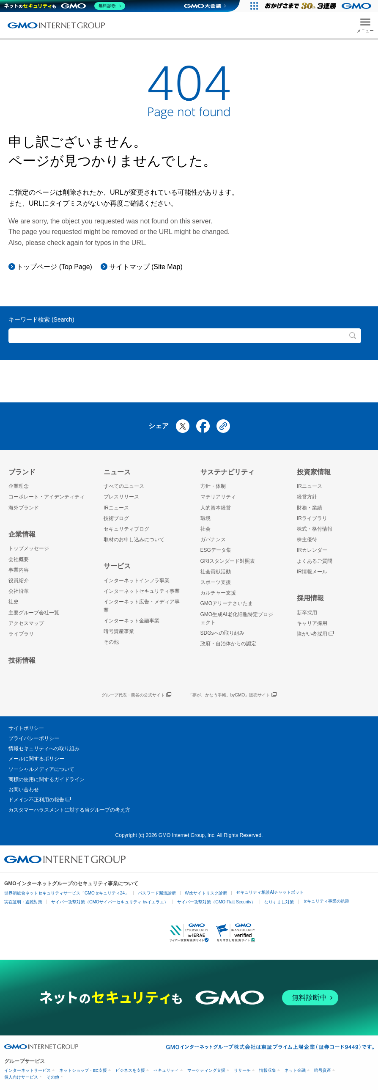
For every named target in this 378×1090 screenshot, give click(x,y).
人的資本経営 (215, 508)
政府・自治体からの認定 (228, 644)
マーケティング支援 (206, 1070)
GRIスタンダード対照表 (227, 561)
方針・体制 (213, 486)
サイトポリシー (26, 728)
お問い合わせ (23, 790)
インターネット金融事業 (131, 621)
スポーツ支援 (215, 582)
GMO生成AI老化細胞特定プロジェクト (236, 618)
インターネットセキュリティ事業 (142, 591)
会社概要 (18, 559)
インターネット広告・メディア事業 (142, 606)
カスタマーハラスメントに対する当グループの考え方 (69, 810)
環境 (205, 518)
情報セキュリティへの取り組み (43, 748)
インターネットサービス (27, 1070)
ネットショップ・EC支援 (83, 1070)
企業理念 (18, 486)
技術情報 (22, 660)
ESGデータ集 (215, 550)
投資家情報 (314, 472)
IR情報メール (312, 572)
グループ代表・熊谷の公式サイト (136, 695)
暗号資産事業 (119, 631)
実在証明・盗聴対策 (23, 902)
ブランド (22, 472)
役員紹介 (18, 581)
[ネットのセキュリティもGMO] (65, 6)
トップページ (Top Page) (54, 266)
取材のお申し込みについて (134, 539)
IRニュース (116, 508)
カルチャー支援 (218, 593)
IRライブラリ (312, 518)
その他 (111, 642)
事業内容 (18, 570)
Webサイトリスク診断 (206, 893)
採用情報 (310, 598)
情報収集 (267, 1070)
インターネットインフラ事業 (137, 581)
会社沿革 (18, 591)
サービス (117, 566)
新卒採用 (307, 613)
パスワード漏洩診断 (157, 893)
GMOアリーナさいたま (226, 603)
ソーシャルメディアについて (41, 769)
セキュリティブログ (126, 529)
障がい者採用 (315, 634)
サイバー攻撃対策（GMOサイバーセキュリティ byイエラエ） (109, 902)
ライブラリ (21, 634)
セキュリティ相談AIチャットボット (269, 892)
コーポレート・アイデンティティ (46, 497)
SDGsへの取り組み (222, 633)
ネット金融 (295, 1070)
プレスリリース (121, 497)
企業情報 (22, 534)
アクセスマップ (26, 623)
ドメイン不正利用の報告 (39, 800)
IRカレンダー (312, 550)
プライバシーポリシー (33, 738)
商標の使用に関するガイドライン (46, 779)
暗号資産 (322, 1070)
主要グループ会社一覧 (33, 613)
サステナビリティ (227, 472)
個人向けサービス (21, 1077)
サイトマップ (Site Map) (146, 266)
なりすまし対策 (279, 902)
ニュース (117, 472)
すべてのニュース (124, 486)
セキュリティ (166, 1070)
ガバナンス (213, 539)
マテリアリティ (218, 497)
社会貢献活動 (215, 572)
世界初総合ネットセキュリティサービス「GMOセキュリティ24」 (66, 893)
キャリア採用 (312, 623)
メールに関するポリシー (36, 759)
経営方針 (307, 497)
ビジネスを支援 (130, 1070)
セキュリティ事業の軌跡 (326, 901)
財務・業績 (309, 508)
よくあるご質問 (314, 561)
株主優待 (307, 539)
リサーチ (242, 1070)
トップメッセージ (28, 548)
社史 (13, 602)
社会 (205, 529)
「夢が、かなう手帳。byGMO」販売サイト (232, 695)
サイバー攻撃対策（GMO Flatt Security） (216, 902)
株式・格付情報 (314, 529)
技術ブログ (116, 518)
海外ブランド (23, 508)
